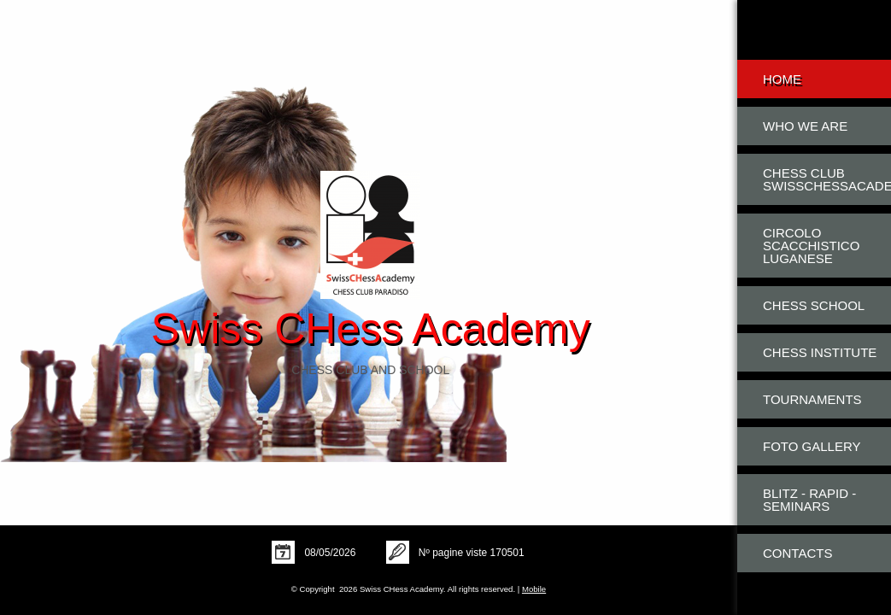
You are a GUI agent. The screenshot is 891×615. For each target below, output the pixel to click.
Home (782, 79)
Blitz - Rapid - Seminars (809, 499)
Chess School (814, 305)
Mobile (534, 589)
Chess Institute (819, 352)
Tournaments (812, 399)
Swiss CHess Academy (370, 329)
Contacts (797, 553)
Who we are (805, 126)
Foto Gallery (812, 446)
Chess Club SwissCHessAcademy (827, 179)
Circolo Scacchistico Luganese (811, 246)
